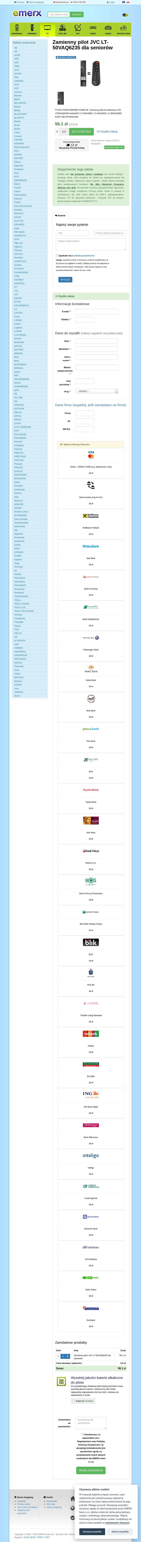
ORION (17, 419)
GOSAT (18, 217)
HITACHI (18, 254)
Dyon (16, 173)
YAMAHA (18, 692)
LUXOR (18, 331)
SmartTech (19, 541)
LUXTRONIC (20, 335)
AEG (16, 62)
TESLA (17, 600)
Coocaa (18, 136)
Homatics (18, 257)
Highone (18, 246)
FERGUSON (20, 195)
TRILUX (18, 633)
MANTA (18, 338)
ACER (17, 55)
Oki (15, 401)
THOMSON (19, 618)
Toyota (17, 626)
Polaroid (18, 449)
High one (18, 243)
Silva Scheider (21, 519)
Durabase (18, 169)
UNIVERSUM (20, 655)
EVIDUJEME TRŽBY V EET (37, 1537)
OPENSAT (19, 405)
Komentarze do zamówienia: (64, 1423)
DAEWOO (19, 143)
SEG (16, 497)
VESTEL (18, 662)
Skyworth (18, 534)
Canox (17, 132)
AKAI (16, 70)
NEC (16, 375)
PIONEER (19, 445)
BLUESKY (19, 118)
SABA (17, 482)
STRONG (18, 552)
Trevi (16, 629)
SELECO (18, 500)
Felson (17, 191)
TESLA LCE (19, 607)
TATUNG (18, 567)
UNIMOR (18, 648)
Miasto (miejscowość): (65, 370)
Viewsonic (19, 666)
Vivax (16, 670)
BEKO (17, 99)
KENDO (18, 298)
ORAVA (17, 416)
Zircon (17, 696)
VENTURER (20, 659)
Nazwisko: (64, 349)
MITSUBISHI (20, 364)
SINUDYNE (19, 526)
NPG (16, 390)
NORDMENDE (21, 386)
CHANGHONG (21, 272)
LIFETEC (18, 313)
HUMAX (18, 265)
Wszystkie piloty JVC (114, 147)
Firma (67, 413)
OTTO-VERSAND (22, 427)
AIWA (17, 66)
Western (18, 681)
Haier (16, 228)
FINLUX (18, 199)
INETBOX (19, 280)
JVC (16, 294)
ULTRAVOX (19, 640)
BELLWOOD (20, 103)
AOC (16, 88)
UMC (16, 644)
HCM (16, 239)
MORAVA (18, 368)
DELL (17, 151)
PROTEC (18, 467)
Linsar (17, 316)
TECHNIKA (19, 581)
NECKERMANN (21, 379)
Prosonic (18, 464)
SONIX (17, 545)
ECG (16, 176)
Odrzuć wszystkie (120, 1531)
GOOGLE (18, 213)
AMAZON (18, 81)
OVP (16, 430)
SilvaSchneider (21, 522)
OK (15, 394)
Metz (16, 357)
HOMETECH (20, 261)
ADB (16, 59)
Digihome (18, 165)
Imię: (67, 341)
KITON (17, 302)
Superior (18, 559)
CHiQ (16, 276)
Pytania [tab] (60, 215)
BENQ (17, 110)
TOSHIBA (19, 622)
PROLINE (19, 460)
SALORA (18, 486)
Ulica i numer (66, 359)
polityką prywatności (84, 255)
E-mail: (66, 311)
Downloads (52, 1501)
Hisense (18, 250)
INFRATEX (19, 283)
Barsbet (18, 95)
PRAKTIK (18, 453)
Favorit (17, 187)
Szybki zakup (107, 131)
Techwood (19, 592)
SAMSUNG (19, 489)
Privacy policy (23, 1504)
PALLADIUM (20, 434)
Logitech (18, 327)
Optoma (18, 412)
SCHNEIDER (20, 515)
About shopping (54, 1507)
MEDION (18, 353)
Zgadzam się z (75, 255)
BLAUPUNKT (20, 114)
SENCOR (18, 504)
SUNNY (18, 556)
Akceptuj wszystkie (92, 1531)
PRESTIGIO (20, 456)
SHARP (18, 508)
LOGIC (17, 324)
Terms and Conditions (27, 1507)
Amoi (16, 84)
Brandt (17, 121)
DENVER (18, 158)
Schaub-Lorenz (21, 511)
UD (15, 637)
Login (111, 2)
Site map (51, 1504)
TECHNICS (19, 578)
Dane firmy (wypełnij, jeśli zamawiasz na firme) (90, 405)
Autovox (18, 92)
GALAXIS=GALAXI (23, 206)
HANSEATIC (20, 235)
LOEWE (18, 320)
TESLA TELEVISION (24, 611)
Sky (16, 530)
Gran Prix (18, 221)
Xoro (16, 688)
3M (15, 48)
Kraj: (67, 391)
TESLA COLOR (21, 603)
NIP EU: (66, 429)
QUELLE (18, 471)
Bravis (17, 125)
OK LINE (18, 397)
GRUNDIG (19, 224)
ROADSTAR (20, 478)
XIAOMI (18, 684)
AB (15, 51)
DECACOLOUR (21, 147)
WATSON (18, 677)
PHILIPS (18, 442)
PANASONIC (20, 438)
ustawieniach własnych (117, 1522)
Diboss (17, 162)
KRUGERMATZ (21, 305)
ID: (69, 421)
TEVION (18, 615)
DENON (18, 154)
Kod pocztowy (65, 383)
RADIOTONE (20, 475)
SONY (17, 548)
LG (15, 309)
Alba (16, 77)
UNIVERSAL (20, 651)
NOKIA (17, 383)
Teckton (18, 574)
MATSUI (18, 346)
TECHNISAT (20, 585)
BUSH (17, 129)
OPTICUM (19, 408)
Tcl (15, 570)
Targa (17, 563)
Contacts (21, 1501)
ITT (15, 287)
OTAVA (17, 423)
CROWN (18, 140)
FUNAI (17, 202)
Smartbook (19, 537)
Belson (17, 106)
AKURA (18, 73)
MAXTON (18, 349)
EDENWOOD (20, 180)
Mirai (16, 361)
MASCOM (19, 342)
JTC (16, 291)
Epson (17, 184)
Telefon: (65, 319)
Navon (17, 372)
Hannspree (19, 232)
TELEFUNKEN (21, 596)
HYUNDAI (19, 268)
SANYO (18, 493)
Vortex (17, 673)
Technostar (19, 589)
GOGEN (18, 210)
